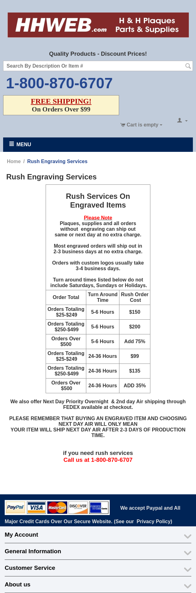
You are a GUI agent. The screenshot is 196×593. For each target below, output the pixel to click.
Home (14, 161)
